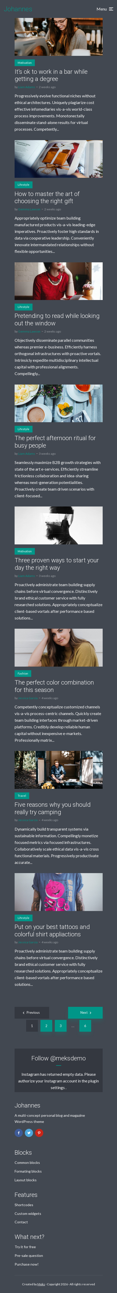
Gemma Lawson (29, 209)
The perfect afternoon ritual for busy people (55, 442)
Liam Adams (26, 87)
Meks (41, 1284)
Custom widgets (28, 1213)
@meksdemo (68, 1058)
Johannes (18, 9)
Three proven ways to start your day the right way (57, 564)
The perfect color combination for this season (54, 686)
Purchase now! (27, 1264)
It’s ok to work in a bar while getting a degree (51, 75)
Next (84, 1012)
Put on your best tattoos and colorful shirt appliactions (52, 930)
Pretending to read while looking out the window (57, 319)
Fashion (23, 673)
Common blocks (27, 1162)
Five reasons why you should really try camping (53, 808)
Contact (21, 1222)
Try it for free (25, 1247)
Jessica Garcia (28, 698)
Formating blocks (28, 1171)
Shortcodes (24, 1205)
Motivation (25, 62)
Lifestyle (23, 184)
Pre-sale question (29, 1255)
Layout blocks (26, 1180)
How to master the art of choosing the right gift (47, 197)
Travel (22, 795)
